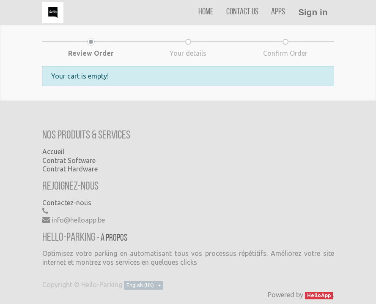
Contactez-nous (66, 202)
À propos (114, 238)
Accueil (53, 151)
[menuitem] (206, 12)
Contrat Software (69, 160)
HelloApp (319, 295)
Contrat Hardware (70, 169)
